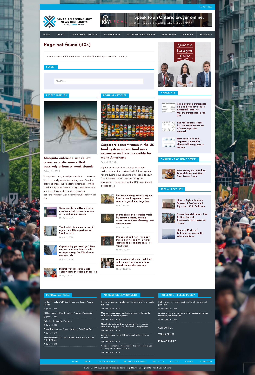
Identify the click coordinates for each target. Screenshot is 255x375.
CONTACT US (165, 327)
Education (169, 34)
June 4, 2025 (51, 308)
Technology (112, 34)
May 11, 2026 (53, 171)
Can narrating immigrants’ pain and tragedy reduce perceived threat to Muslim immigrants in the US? (192, 110)
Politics (187, 34)
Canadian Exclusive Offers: (179, 159)
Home (46, 34)
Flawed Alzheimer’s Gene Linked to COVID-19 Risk (68, 329)
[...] (113, 185)
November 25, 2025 (111, 308)
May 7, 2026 (66, 275)
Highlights (168, 93)
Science (205, 34)
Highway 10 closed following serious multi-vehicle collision (190, 233)
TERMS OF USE (166, 334)
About (61, 34)
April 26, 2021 (125, 250)
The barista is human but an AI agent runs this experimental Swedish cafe (76, 230)
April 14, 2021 (125, 227)
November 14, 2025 (169, 308)
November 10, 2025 (169, 319)
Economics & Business (141, 34)
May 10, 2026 (67, 259)
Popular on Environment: (120, 295)
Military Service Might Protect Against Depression (68, 313)
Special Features (172, 189)
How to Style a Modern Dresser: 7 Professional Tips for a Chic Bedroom (191, 203)
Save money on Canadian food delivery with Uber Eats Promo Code (191, 174)
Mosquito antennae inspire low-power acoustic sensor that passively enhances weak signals (68, 162)
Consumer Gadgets (84, 34)
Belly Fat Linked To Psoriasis (58, 321)
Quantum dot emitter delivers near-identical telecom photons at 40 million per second (76, 211)
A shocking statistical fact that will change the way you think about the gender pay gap (134, 262)
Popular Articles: (58, 295)
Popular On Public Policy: (178, 295)
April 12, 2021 (110, 162)
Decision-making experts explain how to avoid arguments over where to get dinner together (134, 199)
